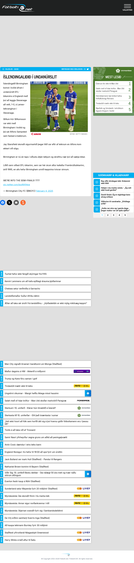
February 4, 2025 (44, 191)
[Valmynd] (127, 7)
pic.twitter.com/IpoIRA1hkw (16, 184)
